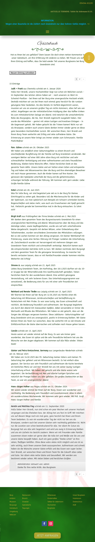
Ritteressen (52, 495)
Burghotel (51, 508)
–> (88, 24)
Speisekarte (26, 505)
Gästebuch (14, 508)
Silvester (25, 502)
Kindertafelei (52, 498)
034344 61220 (85, 3)
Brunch (25, 498)
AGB (74, 505)
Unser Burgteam (79, 495)
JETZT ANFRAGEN (47, 535)
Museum (13, 502)
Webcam (13, 515)
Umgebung (14, 512)
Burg (11, 495)
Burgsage (13, 505)
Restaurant (26, 495)
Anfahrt (12, 498)
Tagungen (25, 508)
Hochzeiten (52, 505)
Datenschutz (77, 502)
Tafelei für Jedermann (55, 502)
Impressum (77, 498)
